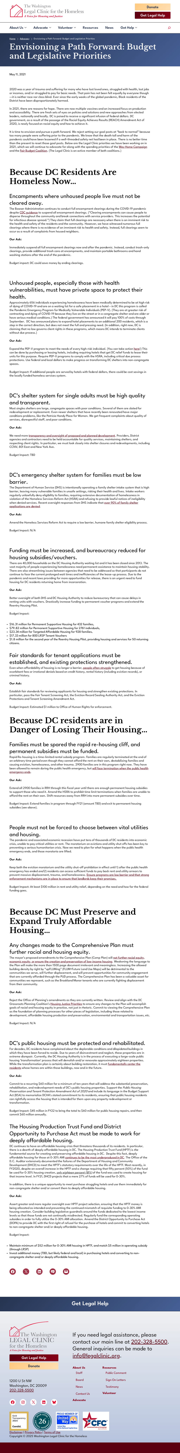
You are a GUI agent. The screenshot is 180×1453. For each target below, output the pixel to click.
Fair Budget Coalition (33, 150)
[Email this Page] (66, 1271)
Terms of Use (52, 1432)
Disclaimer (16, 1432)
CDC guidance (29, 212)
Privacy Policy (33, 1432)
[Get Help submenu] (136, 28)
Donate (153, 7)
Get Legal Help (152, 15)
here (137, 348)
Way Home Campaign (133, 147)
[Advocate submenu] (50, 28)
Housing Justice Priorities (66, 1004)
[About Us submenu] (25, 28)
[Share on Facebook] (12, 1271)
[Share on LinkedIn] (39, 1271)
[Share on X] (26, 1271)
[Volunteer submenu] (75, 28)
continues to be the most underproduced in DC (94, 1157)
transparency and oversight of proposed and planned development (72, 435)
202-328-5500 (21, 1390)
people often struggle (97, 668)
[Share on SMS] (53, 1271)
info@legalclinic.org (96, 1356)
